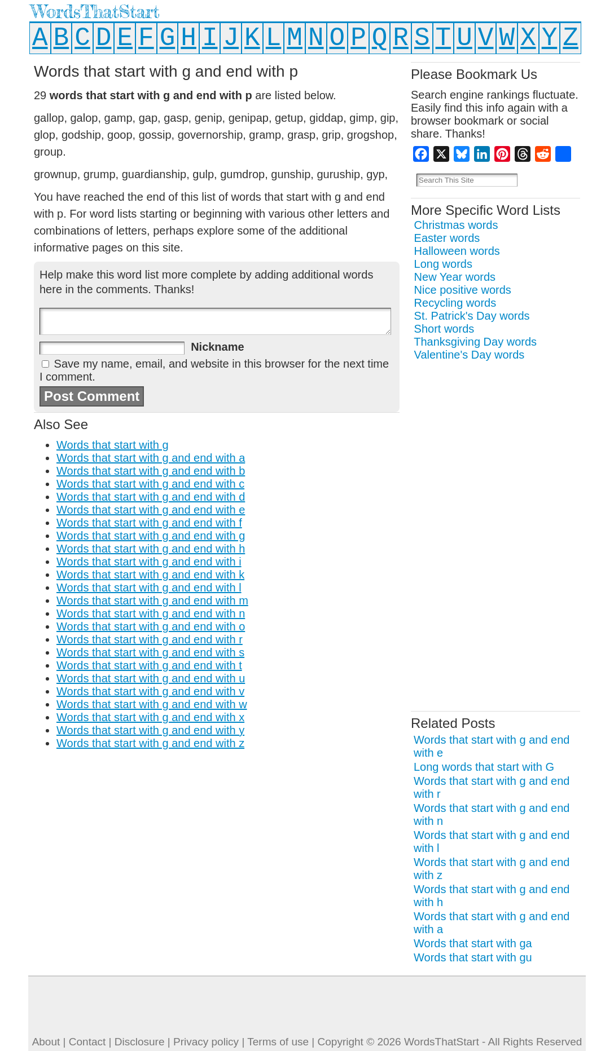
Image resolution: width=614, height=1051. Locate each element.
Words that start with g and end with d (150, 497)
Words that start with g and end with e (150, 510)
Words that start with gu (473, 957)
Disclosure (140, 1042)
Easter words (447, 238)
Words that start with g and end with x (150, 717)
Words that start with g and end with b (150, 471)
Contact (87, 1042)
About (46, 1042)
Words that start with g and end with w (151, 704)
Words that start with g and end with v (150, 691)
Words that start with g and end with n (150, 613)
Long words (443, 264)
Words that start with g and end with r (149, 639)
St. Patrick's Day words (472, 316)
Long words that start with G (484, 767)
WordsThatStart (95, 12)
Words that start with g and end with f (149, 522)
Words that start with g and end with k (150, 574)
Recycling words (455, 303)
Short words (444, 329)
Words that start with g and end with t (149, 665)
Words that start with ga (473, 943)
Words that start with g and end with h (150, 548)
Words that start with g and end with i (149, 561)
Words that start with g (112, 445)
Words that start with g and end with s (150, 652)
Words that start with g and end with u (150, 678)
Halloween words (457, 251)
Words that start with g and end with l (149, 587)
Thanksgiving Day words (475, 341)
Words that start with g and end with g (150, 535)
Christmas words (456, 225)
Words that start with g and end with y (150, 730)
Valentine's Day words (469, 354)
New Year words (455, 277)
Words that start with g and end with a (150, 458)
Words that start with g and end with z (150, 743)
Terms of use (278, 1042)
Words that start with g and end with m (152, 600)
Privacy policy (206, 1042)
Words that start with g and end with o (150, 626)
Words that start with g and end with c (150, 484)
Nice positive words (462, 290)
